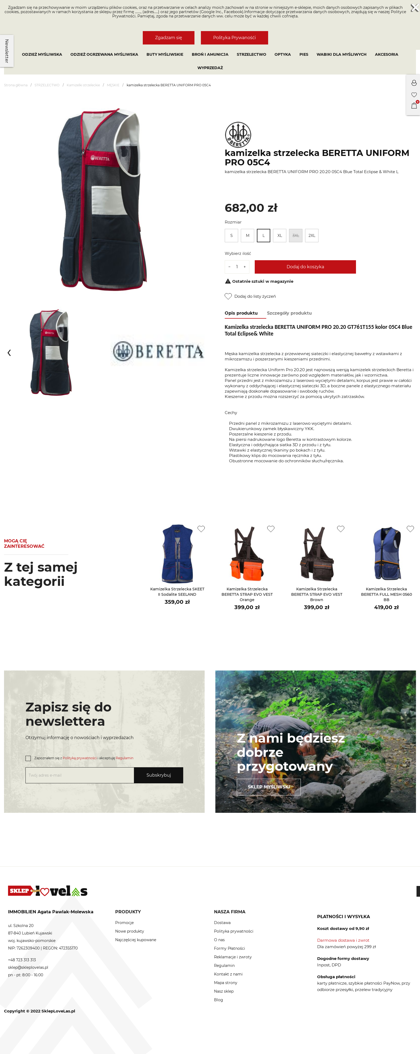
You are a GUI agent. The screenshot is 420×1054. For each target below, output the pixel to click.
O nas (219, 939)
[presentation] (9, 351)
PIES (303, 54)
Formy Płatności (229, 948)
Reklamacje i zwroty (233, 957)
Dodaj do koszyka (305, 266)
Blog (218, 999)
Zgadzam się (168, 37)
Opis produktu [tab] (241, 313)
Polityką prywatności (80, 758)
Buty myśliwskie (165, 54)
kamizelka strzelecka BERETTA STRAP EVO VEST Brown (316, 594)
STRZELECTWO (251, 54)
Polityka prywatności (233, 931)
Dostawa (222, 922)
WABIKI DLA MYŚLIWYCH (341, 54)
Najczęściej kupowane (135, 939)
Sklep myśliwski (269, 786)
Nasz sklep (224, 991)
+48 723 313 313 (22, 960)
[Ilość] (237, 267)
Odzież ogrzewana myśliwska (104, 54)
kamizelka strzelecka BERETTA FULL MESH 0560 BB (386, 594)
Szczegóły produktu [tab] (289, 313)
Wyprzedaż (210, 67)
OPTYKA (283, 54)
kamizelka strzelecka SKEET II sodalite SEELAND (177, 592)
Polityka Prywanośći (234, 37)
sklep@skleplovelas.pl (28, 967)
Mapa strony (225, 982)
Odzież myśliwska (42, 54)
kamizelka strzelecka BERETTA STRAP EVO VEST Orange (247, 594)
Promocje (124, 922)
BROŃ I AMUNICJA (210, 54)
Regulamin (124, 758)
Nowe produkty (129, 931)
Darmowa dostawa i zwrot (343, 940)
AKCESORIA (386, 54)
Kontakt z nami (228, 974)
